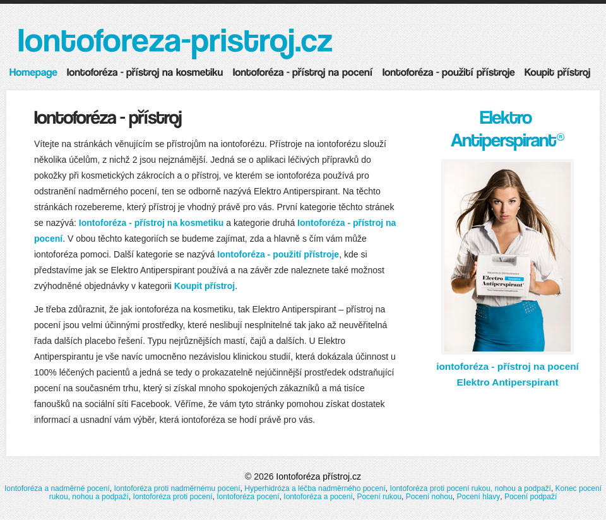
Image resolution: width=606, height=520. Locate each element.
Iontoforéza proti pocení (172, 496)
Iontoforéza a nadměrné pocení (57, 488)
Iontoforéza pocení (248, 496)
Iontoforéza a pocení (317, 496)
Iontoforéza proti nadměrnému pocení (177, 488)
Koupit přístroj (204, 286)
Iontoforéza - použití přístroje (278, 254)
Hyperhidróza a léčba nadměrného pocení (314, 488)
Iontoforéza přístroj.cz (318, 476)
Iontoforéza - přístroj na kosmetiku (151, 223)
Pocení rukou (379, 496)
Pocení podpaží (530, 496)
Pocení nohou (429, 496)
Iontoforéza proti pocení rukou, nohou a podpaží (470, 488)
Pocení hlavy (479, 496)
